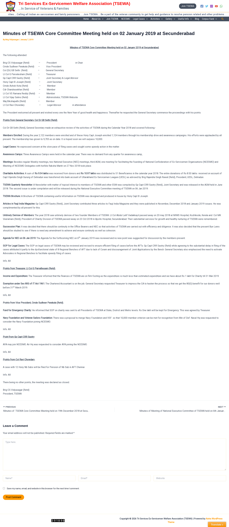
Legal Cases (140, 19)
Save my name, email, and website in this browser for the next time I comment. (43, 488)
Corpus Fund (209, 19)
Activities (157, 19)
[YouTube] (216, 6)
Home (86, 18)
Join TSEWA (112, 18)
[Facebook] (201, 6)
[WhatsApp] (221, 6)
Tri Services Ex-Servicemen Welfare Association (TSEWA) (74, 3)
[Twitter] (206, 6)
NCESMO (125, 18)
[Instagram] (211, 6)
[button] (187, 6)
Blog (197, 18)
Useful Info (185, 19)
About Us (97, 19)
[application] (101, 19)
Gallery (170, 19)
